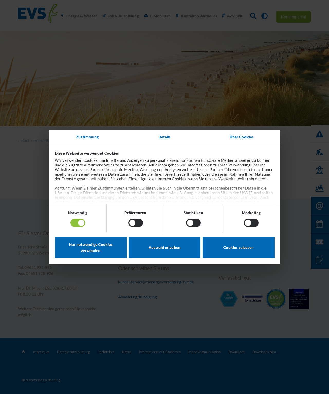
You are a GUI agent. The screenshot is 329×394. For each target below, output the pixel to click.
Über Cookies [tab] (242, 137)
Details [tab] (164, 137)
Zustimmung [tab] (87, 137)
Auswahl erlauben (164, 247)
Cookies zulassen (238, 247)
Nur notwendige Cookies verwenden (91, 247)
